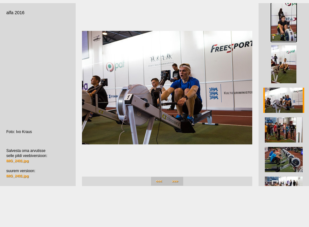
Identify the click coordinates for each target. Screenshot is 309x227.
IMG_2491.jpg (17, 161)
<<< (159, 181)
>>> (175, 181)
